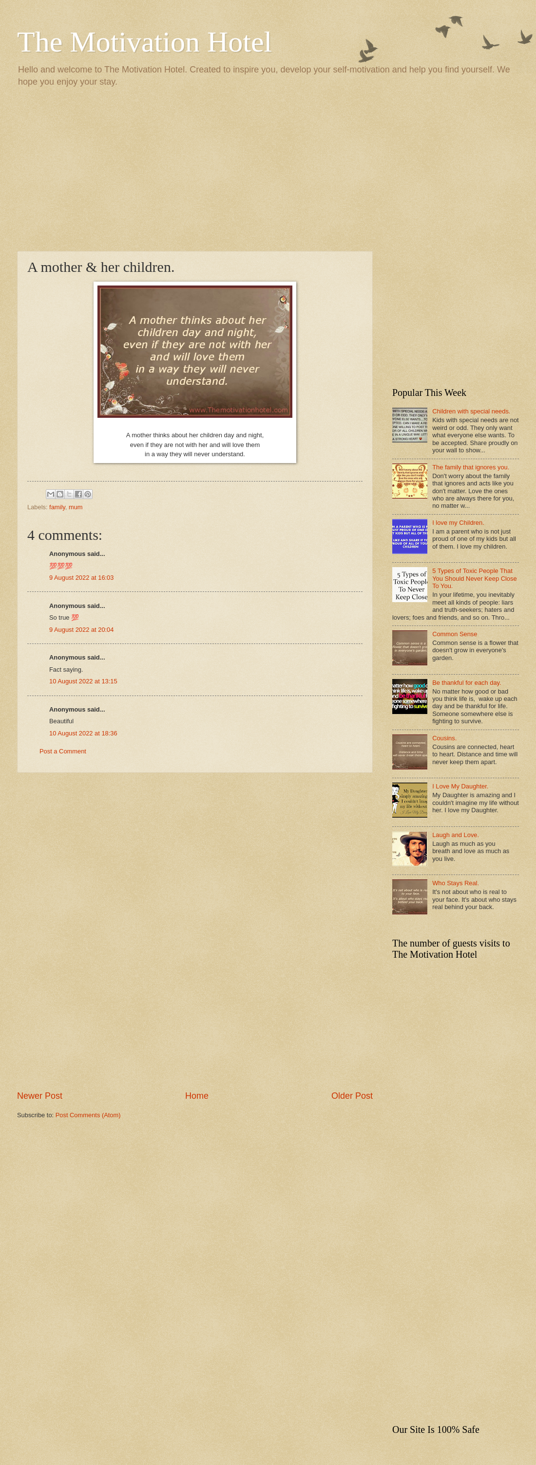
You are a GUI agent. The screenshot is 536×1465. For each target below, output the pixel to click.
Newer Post (39, 1096)
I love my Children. (458, 522)
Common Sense (454, 634)
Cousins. (444, 738)
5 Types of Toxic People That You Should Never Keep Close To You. (474, 578)
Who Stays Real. (455, 883)
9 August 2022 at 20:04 (81, 629)
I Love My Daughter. (460, 786)
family (57, 507)
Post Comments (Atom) (88, 1115)
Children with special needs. (471, 411)
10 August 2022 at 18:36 (83, 733)
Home (197, 1096)
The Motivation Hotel (144, 42)
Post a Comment (62, 751)
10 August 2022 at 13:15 (83, 681)
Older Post (352, 1096)
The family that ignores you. (470, 467)
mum (76, 507)
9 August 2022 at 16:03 (81, 577)
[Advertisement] (268, 168)
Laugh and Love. (455, 835)
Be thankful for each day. (466, 682)
